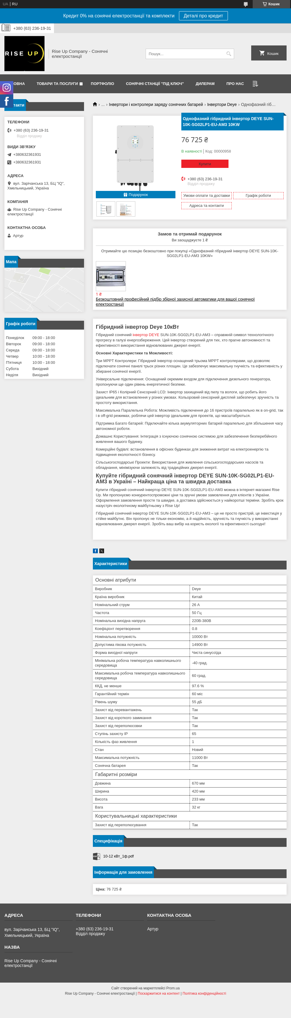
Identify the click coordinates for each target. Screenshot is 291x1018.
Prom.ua (173, 988)
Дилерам (205, 83)
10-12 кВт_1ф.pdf (118, 856)
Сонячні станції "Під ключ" (155, 83)
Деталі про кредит (203, 15)
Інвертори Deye (222, 104)
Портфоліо (102, 83)
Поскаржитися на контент (159, 993)
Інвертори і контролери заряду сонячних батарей (156, 104)
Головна (15, 83)
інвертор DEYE (146, 335)
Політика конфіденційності (204, 993)
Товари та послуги (57, 83)
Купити (205, 164)
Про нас (235, 83)
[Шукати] (229, 54)
